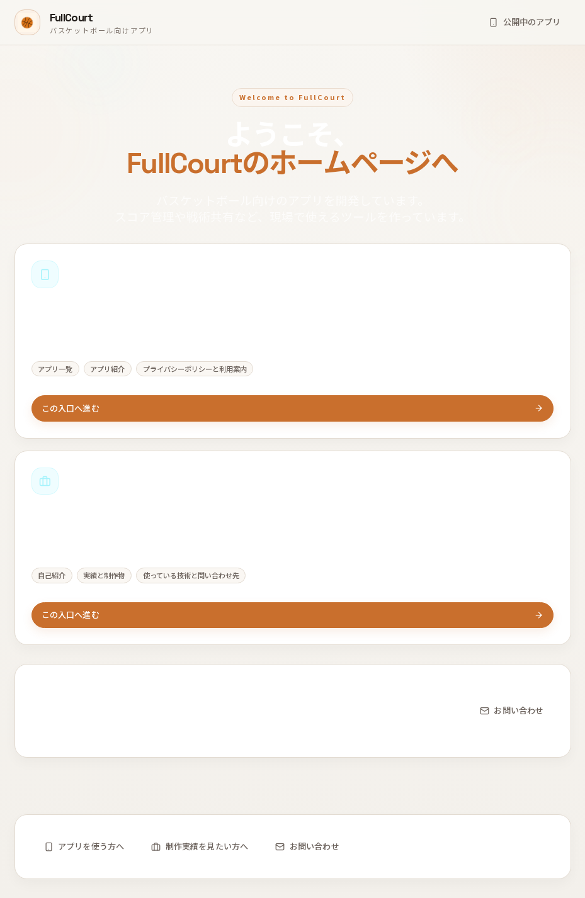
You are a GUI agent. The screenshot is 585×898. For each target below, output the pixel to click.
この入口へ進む (293, 408)
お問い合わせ (511, 711)
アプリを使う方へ (84, 846)
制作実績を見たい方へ (199, 846)
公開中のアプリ (524, 22)
